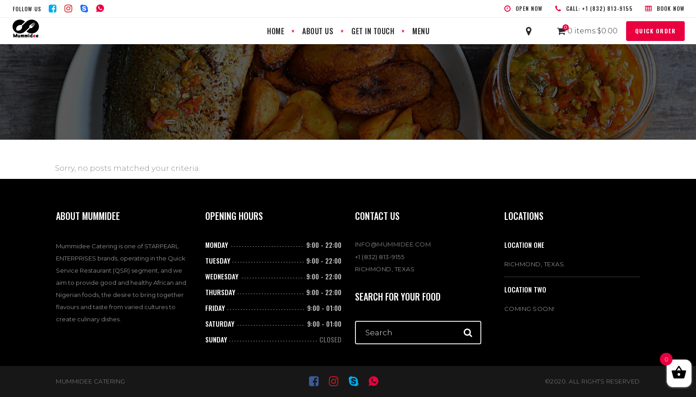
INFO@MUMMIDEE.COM (393, 244)
